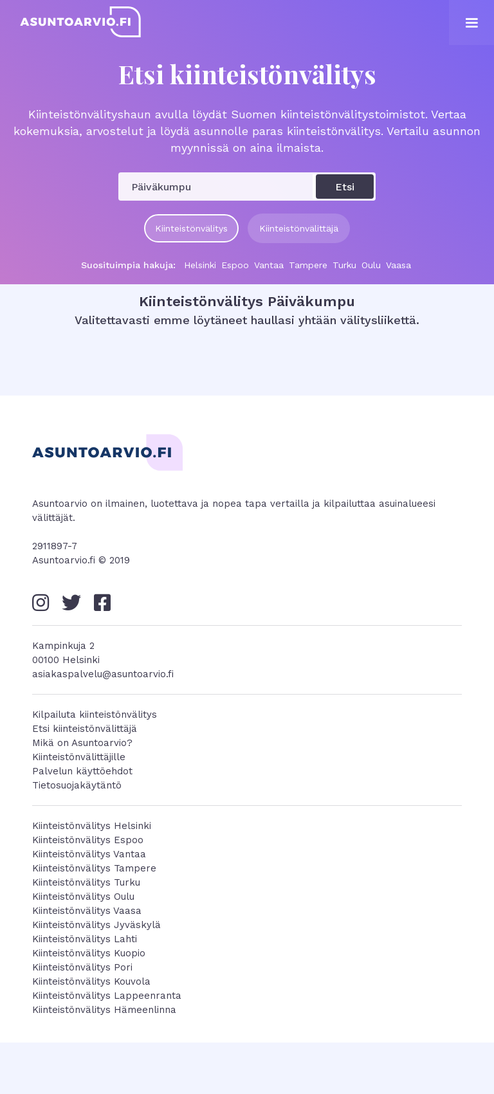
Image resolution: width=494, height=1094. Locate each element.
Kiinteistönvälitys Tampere (94, 868)
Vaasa (398, 265)
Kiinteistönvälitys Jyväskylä (96, 925)
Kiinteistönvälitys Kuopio (88, 953)
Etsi (344, 187)
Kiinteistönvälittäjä (298, 228)
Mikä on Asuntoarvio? (82, 743)
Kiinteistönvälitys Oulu (83, 896)
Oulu (371, 265)
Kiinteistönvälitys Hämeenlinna (104, 1010)
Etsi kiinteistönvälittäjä (84, 728)
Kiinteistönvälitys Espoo (87, 840)
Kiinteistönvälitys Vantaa (89, 854)
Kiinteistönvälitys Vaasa (87, 910)
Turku (344, 265)
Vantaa (269, 265)
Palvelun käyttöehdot (82, 771)
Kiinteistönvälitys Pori (82, 967)
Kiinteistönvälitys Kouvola (91, 981)
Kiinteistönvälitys (191, 228)
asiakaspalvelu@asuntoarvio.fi (103, 674)
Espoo (235, 265)
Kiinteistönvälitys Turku (86, 882)
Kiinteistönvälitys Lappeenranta (106, 995)
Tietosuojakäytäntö (77, 785)
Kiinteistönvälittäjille (78, 757)
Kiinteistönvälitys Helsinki (91, 826)
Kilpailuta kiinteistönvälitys (94, 714)
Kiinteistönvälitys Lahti (84, 939)
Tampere (308, 265)
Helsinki (200, 265)
